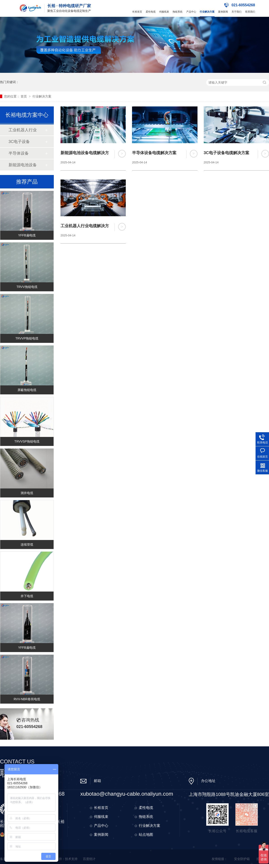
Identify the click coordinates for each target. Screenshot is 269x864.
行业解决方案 (207, 11)
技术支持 (71, 859)
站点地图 (146, 834)
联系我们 (250, 11)
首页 (24, 96)
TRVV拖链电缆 (26, 287)
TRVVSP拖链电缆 (26, 441)
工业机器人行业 (23, 130)
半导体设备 (19, 153)
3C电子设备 (19, 141)
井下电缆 (27, 596)
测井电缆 (27, 493)
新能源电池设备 (23, 165)
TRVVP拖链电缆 (26, 338)
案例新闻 (223, 11)
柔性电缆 (151, 11)
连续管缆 (27, 544)
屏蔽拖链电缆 (26, 390)
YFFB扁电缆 (27, 235)
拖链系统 (177, 11)
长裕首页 (137, 11)
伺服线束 (164, 11)
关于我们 (236, 11)
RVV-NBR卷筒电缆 (27, 699)
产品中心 (191, 11)
